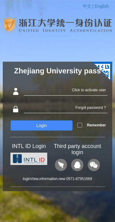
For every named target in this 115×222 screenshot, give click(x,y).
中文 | (89, 6)
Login (41, 125)
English (102, 6)
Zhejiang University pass (57, 71)
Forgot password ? (90, 107)
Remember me (96, 130)
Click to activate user (89, 90)
